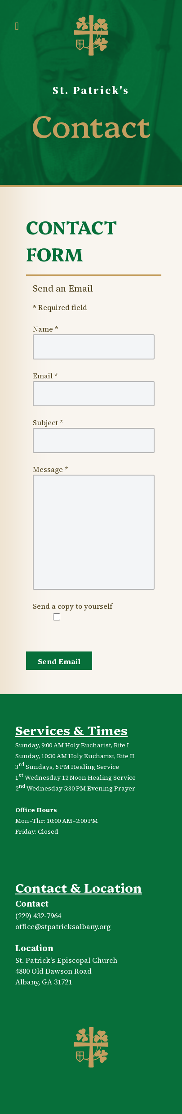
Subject (48, 422)
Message (50, 469)
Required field (60, 307)
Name (45, 329)
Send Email (59, 661)
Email (45, 376)
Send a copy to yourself (72, 606)
